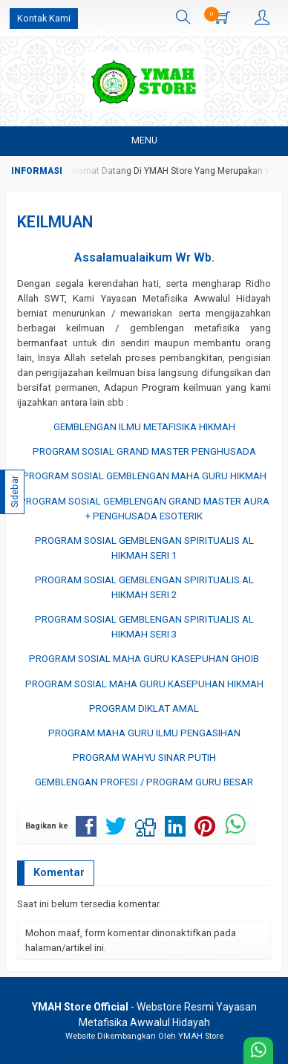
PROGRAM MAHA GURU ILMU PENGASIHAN (144, 733)
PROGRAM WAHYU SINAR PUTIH (144, 757)
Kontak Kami (44, 18)
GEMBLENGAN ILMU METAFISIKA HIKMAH (144, 426)
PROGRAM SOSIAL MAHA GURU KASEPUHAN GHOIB (144, 658)
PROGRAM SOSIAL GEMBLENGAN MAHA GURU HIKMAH (144, 475)
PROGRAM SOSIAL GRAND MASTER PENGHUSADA (144, 451)
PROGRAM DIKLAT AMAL (144, 708)
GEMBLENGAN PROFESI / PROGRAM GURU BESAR (144, 782)
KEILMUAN (55, 222)
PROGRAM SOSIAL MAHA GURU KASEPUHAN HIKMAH (144, 684)
